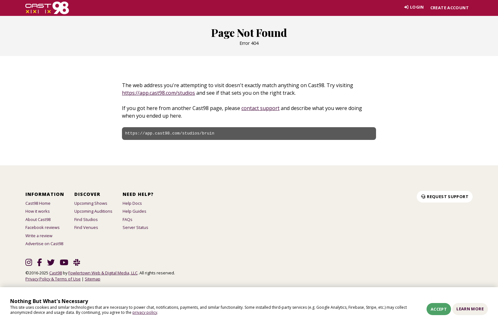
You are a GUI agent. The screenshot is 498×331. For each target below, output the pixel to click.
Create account (449, 7)
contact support (260, 108)
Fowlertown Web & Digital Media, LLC (103, 273)
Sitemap (92, 279)
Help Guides (134, 211)
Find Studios (86, 219)
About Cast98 (37, 219)
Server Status (135, 227)
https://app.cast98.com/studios (158, 92)
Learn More (470, 309)
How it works (37, 211)
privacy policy (144, 312)
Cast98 (55, 273)
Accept (439, 309)
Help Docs (132, 203)
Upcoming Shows (90, 203)
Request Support (444, 196)
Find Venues (86, 227)
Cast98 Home (37, 203)
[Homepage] (47, 8)
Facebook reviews (42, 227)
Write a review (38, 235)
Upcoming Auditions (93, 211)
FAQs (127, 219)
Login (412, 7)
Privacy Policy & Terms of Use (53, 279)
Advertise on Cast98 (44, 243)
